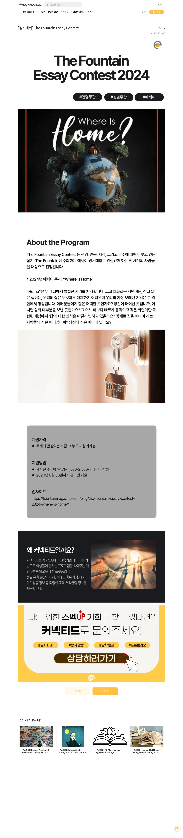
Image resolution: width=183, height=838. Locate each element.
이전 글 (78, 691)
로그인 (144, 12)
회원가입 (156, 11)
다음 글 (105, 691)
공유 (163, 27)
